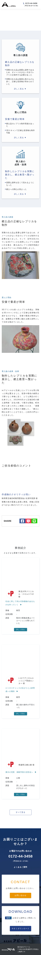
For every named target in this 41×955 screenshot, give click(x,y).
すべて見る (20, 812)
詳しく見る (20, 629)
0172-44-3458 (31, 3)
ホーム (4, 12)
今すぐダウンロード (20, 928)
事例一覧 (11, 12)
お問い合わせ (20, 895)
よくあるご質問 (20, 867)
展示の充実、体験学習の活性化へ (19, 772)
